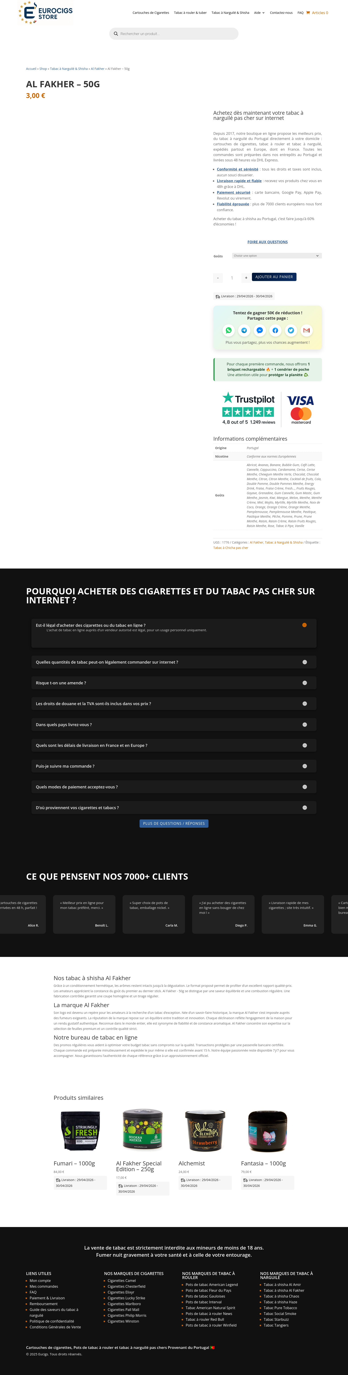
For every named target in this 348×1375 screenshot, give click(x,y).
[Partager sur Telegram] (244, 330)
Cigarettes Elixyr (121, 1292)
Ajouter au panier (274, 276)
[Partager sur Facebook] (275, 330)
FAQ (301, 12)
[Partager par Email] (307, 330)
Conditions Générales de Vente (55, 1327)
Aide (257, 12)
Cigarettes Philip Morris (127, 1315)
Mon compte (40, 1280)
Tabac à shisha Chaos (281, 1296)
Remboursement (44, 1303)
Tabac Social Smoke (280, 1313)
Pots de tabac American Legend (212, 1284)
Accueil (31, 69)
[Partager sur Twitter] (291, 330)
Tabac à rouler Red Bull (205, 1319)
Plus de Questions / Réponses (174, 823)
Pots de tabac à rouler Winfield (211, 1325)
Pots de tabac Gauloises (205, 1296)
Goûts (218, 256)
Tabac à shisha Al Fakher (284, 1290)
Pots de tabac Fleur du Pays (208, 1290)
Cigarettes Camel (122, 1280)
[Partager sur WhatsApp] (228, 330)
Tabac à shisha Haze (280, 1302)
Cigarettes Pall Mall (123, 1309)
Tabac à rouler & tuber (190, 12)
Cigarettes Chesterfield (126, 1286)
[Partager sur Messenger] (260, 330)
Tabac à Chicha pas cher (230, 548)
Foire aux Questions (267, 241)
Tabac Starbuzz (276, 1319)
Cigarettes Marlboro (124, 1303)
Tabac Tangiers (276, 1325)
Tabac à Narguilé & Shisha (230, 12)
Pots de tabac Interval (204, 1302)
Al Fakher (98, 69)
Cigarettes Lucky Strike (126, 1298)
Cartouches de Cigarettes (151, 12)
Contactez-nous (281, 12)
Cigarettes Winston (123, 1321)
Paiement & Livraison (47, 1298)
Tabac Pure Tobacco (280, 1307)
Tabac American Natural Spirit (210, 1307)
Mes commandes (44, 1286)
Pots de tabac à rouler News (209, 1313)
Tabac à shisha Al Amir (282, 1284)
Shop (43, 69)
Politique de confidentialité (52, 1321)
